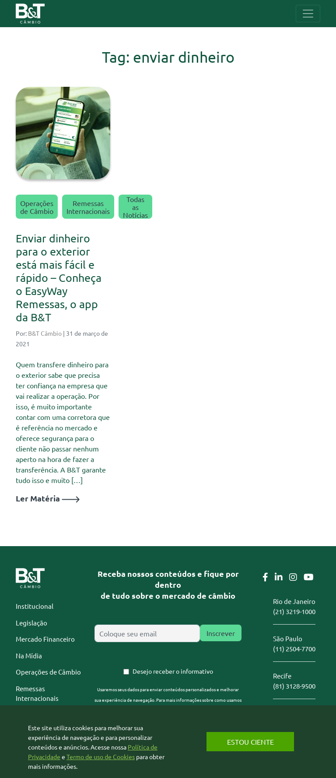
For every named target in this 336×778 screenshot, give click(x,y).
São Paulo (287, 638)
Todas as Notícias (135, 207)
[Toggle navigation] (308, 13)
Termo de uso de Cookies (100, 756)
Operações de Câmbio (36, 207)
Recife (282, 675)
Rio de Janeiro (294, 601)
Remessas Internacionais (88, 207)
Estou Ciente (250, 741)
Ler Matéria (48, 498)
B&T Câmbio (45, 333)
